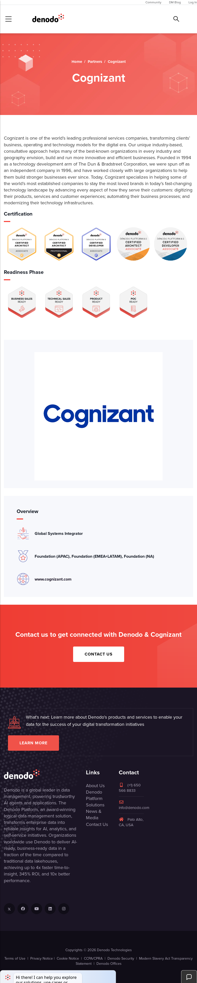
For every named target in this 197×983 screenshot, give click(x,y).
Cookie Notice (68, 958)
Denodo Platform (94, 795)
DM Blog (175, 2)
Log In (193, 2)
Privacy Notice (41, 958)
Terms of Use (14, 958)
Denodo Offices (109, 963)
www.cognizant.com (53, 579)
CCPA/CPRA (93, 958)
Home (77, 61)
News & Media (94, 814)
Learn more (33, 743)
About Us (95, 785)
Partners (95, 61)
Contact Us (99, 654)
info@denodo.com (134, 805)
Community (153, 2)
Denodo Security (120, 958)
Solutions (95, 805)
